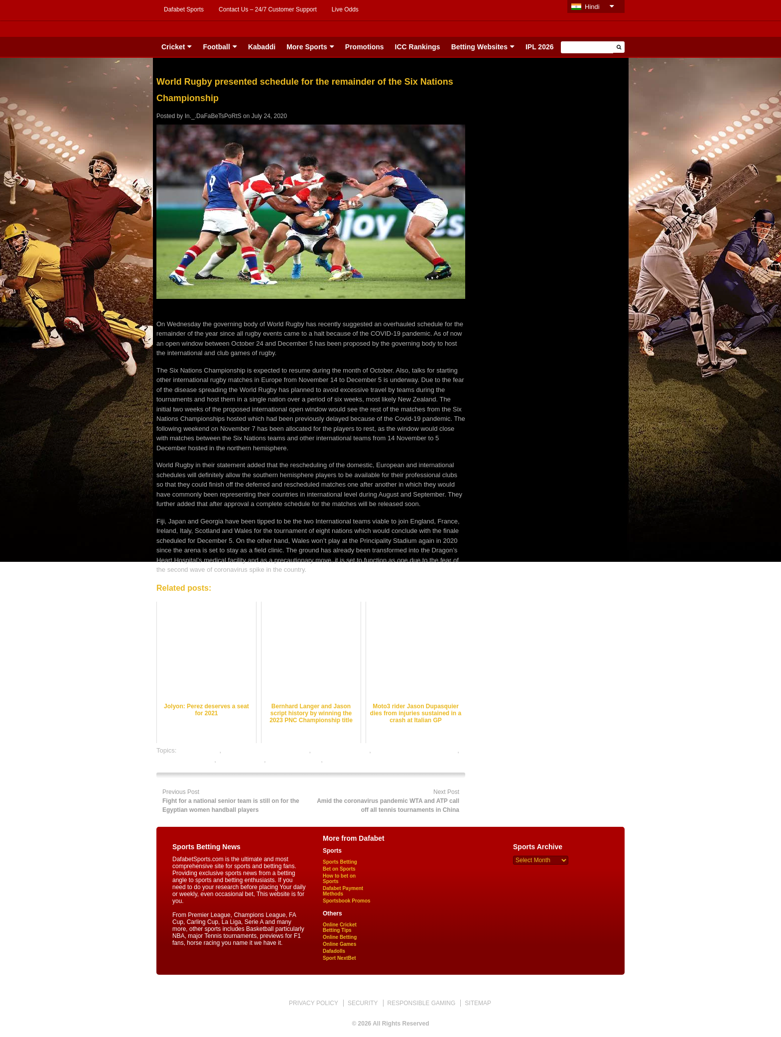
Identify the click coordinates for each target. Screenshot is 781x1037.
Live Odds (345, 9)
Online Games (339, 944)
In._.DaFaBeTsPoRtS (213, 116)
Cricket (173, 47)
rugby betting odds (294, 760)
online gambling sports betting (266, 750)
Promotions (364, 47)
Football (216, 47)
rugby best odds (241, 760)
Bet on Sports (339, 869)
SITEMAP (478, 1003)
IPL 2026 (539, 47)
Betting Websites (479, 47)
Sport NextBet (339, 958)
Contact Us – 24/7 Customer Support (268, 9)
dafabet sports (198, 750)
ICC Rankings (417, 47)
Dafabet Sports (184, 9)
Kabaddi (261, 47)
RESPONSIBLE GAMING (422, 1003)
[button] (619, 47)
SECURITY (363, 1003)
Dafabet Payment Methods (343, 891)
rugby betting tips (349, 760)
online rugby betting (341, 750)
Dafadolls (334, 951)
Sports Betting (340, 862)
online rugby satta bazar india (415, 750)
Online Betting (340, 937)
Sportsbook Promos (347, 901)
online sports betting (185, 760)
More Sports (306, 47)
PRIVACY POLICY (313, 1003)
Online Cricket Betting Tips (340, 927)
